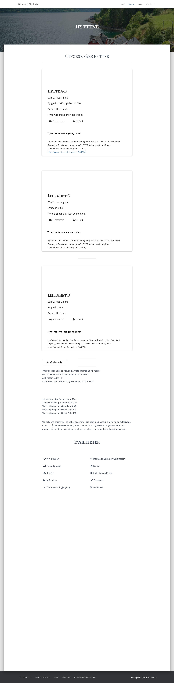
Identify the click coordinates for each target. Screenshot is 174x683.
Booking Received (43, 677)
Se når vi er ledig (54, 488)
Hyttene (131, 4)
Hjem (122, 4)
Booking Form (25, 677)
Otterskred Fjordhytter (84, 677)
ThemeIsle (152, 678)
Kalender (150, 4)
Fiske (140, 4)
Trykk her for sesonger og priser (64, 164)
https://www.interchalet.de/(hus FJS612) (67, 183)
